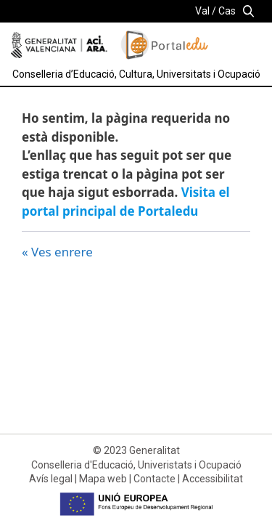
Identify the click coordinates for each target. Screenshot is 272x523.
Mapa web (103, 479)
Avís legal (51, 479)
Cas (227, 11)
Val (202, 11)
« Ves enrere (57, 251)
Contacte (154, 479)
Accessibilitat (212, 479)
